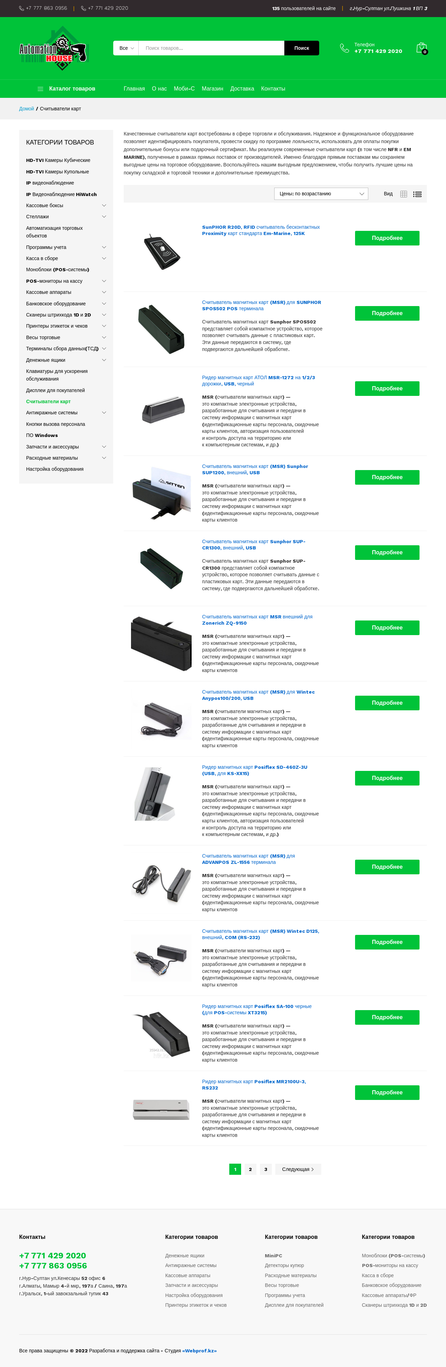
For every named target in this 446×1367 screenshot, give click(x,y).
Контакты (273, 89)
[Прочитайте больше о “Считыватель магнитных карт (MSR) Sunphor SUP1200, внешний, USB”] (387, 477)
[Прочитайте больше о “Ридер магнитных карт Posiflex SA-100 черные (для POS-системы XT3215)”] (387, 1017)
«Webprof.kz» (199, 1350)
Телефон (364, 44)
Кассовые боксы (44, 205)
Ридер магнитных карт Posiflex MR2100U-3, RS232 (254, 1085)
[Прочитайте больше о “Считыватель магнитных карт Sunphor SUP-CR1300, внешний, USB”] (387, 552)
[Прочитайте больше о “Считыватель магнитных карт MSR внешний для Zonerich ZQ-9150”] (387, 627)
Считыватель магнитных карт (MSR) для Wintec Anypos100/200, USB (258, 695)
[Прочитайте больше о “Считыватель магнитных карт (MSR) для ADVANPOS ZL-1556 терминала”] (387, 867)
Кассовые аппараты (48, 292)
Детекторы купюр (284, 1265)
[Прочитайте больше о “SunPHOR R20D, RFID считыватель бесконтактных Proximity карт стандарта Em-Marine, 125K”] (387, 238)
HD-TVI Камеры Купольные (57, 171)
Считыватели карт (48, 401)
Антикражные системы (52, 412)
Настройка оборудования (55, 469)
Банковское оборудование (56, 303)
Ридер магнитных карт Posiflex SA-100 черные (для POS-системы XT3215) (257, 1009)
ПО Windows (42, 435)
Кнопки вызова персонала (55, 424)
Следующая (298, 1169)
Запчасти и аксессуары (52, 447)
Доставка (242, 89)
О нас (159, 89)
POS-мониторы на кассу (54, 281)
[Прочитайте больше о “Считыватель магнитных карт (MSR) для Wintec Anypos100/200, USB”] (387, 703)
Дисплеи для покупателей (55, 390)
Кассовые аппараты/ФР (389, 1295)
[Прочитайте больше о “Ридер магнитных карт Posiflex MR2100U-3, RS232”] (387, 1092)
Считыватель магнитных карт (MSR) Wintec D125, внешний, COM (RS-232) (260, 934)
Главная (134, 89)
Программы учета (46, 247)
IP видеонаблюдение (50, 183)
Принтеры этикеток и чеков (57, 326)
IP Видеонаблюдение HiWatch (61, 194)
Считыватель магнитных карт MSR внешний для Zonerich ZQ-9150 (257, 620)
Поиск (301, 48)
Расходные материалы (52, 458)
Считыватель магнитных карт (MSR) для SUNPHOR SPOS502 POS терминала (261, 305)
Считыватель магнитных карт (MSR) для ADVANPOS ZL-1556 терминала (248, 859)
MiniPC (273, 1255)
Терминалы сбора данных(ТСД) (62, 348)
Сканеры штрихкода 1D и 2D (58, 315)
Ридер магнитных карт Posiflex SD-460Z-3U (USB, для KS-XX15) (254, 770)
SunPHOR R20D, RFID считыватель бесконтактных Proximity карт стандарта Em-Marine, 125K (261, 230)
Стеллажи (37, 216)
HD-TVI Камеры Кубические (58, 160)
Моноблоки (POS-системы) (57, 269)
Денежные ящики (45, 360)
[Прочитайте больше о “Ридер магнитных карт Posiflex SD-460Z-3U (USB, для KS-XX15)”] (387, 778)
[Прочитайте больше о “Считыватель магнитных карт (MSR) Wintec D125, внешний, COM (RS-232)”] (387, 942)
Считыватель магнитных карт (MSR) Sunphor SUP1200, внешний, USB (255, 469)
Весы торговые (43, 337)
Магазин (212, 89)
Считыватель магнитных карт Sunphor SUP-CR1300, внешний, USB (254, 544)
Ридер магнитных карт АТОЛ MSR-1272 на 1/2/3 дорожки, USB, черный (258, 380)
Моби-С (184, 89)
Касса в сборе (42, 258)
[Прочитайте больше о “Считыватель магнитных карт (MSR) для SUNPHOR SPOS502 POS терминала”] (387, 313)
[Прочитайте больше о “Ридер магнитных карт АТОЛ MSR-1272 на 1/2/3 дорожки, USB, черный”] (387, 388)
